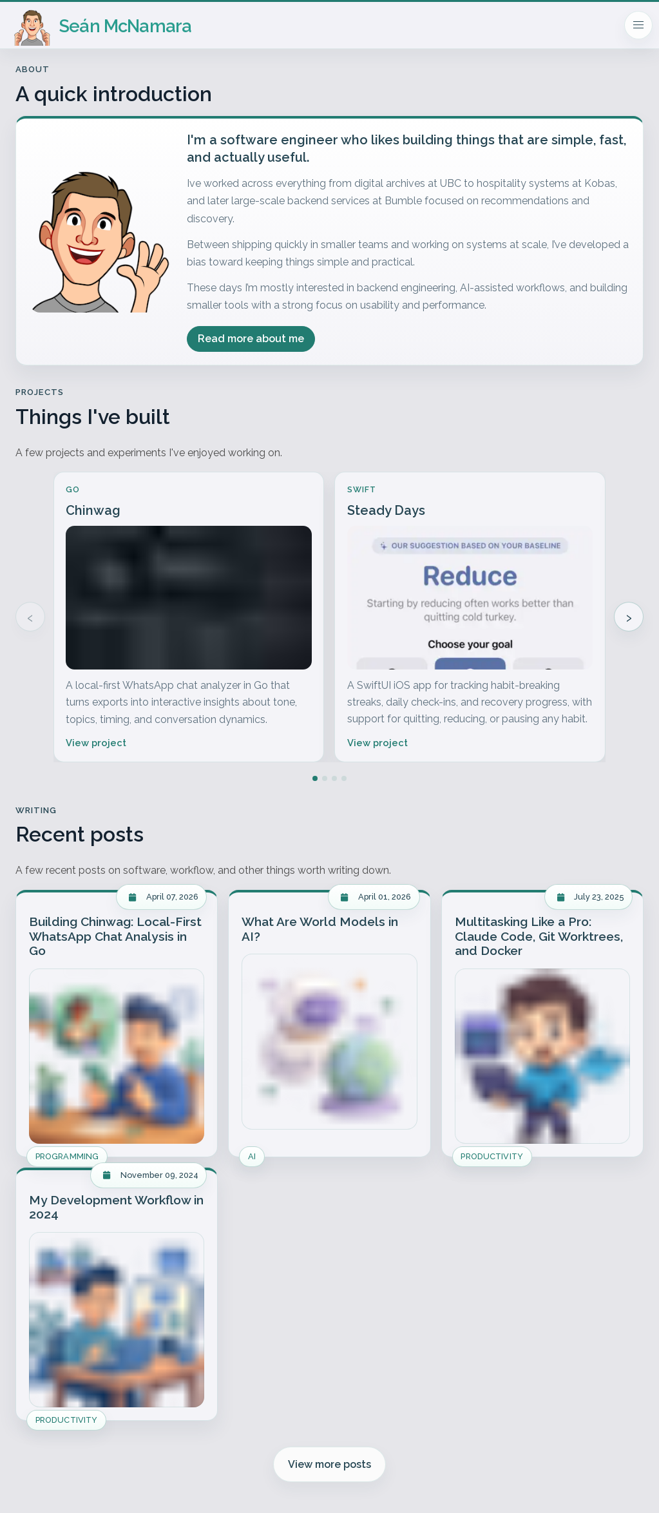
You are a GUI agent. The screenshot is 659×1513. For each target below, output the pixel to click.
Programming (67, 1156)
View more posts (329, 1464)
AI (252, 1156)
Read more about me (251, 338)
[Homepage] (103, 25)
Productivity (492, 1156)
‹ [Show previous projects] (30, 617)
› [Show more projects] (629, 617)
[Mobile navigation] (638, 25)
